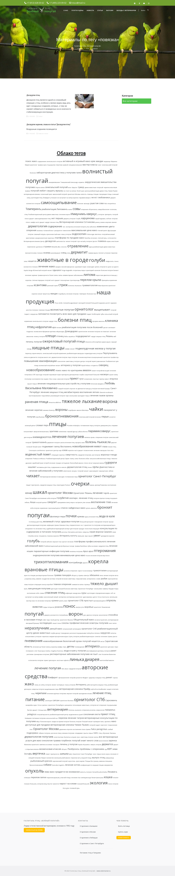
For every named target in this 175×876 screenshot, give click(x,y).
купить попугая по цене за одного (107, 267)
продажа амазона (98, 321)
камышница (110, 758)
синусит (52, 502)
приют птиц (108, 714)
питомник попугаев (39, 718)
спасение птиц (55, 592)
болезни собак (84, 459)
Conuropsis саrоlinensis (37, 450)
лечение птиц (101, 693)
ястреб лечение (49, 463)
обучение (105, 733)
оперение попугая (101, 437)
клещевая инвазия (75, 165)
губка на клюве (93, 546)
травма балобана (81, 546)
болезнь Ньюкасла (98, 442)
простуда (39, 375)
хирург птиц (53, 321)
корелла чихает (37, 294)
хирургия (105, 633)
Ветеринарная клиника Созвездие (52, 477)
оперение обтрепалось (89, 209)
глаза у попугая (70, 685)
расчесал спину (56, 733)
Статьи (100, 10)
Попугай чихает (87, 722)
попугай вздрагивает (70, 303)
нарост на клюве (68, 783)
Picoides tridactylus (73, 426)
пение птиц (112, 447)
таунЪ (106, 493)
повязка (95, 49)
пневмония (33, 640)
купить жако (63, 601)
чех (64, 227)
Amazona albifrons (55, 402)
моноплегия (103, 615)
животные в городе (63, 259)
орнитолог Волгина (66, 701)
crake (44, 620)
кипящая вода (86, 778)
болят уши (80, 191)
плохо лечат (88, 463)
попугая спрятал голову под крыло (105, 498)
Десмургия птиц (33, 95)
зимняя (38, 579)
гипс (95, 733)
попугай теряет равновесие (95, 361)
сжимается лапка (77, 584)
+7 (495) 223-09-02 (57, 2)
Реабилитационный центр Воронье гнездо (59, 546)
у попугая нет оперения (98, 705)
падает (89, 314)
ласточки (60, 660)
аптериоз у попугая (71, 365)
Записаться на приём (34, 830)
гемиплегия (31, 247)
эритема (53, 431)
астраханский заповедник (72, 629)
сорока (115, 678)
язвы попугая (29, 584)
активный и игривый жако (76, 161)
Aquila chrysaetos (84, 745)
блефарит (53, 677)
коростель (71, 761)
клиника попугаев (68, 733)
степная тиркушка (38, 280)
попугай (34, 613)
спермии (114, 426)
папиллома (62, 432)
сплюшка (27, 778)
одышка (57, 270)
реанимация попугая (57, 396)
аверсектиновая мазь (41, 432)
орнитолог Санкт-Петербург (97, 476)
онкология (47, 740)
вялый (56, 597)
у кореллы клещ (30, 579)
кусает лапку (113, 375)
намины (105, 589)
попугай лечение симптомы (65, 579)
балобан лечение (91, 238)
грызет (90, 536)
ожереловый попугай (59, 341)
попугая (40, 253)
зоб (111, 593)
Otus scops (53, 379)
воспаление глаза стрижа (81, 729)
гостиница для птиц (35, 522)
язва (47, 771)
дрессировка (87, 597)
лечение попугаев (68, 436)
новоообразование (52, 641)
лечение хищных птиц (52, 392)
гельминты (43, 536)
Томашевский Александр (69, 182)
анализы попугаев (76, 551)
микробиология (103, 209)
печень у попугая (68, 744)
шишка (64, 753)
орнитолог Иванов (66, 620)
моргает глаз (57, 542)
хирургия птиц (103, 546)
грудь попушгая (48, 607)
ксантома (40, 285)
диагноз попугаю (92, 615)
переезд (28, 353)
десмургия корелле (107, 536)
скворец (103, 365)
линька (76, 659)
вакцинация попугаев (39, 588)
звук (86, 536)
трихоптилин (100, 570)
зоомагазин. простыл (91, 379)
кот (109, 749)
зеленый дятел (30, 426)
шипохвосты (60, 241)
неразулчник (103, 471)
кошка (108, 777)
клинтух (86, 575)
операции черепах (58, 455)
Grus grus (66, 788)
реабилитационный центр (59, 714)
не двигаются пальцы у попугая (87, 389)
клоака (88, 502)
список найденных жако (73, 508)
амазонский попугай (60, 194)
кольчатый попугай (111, 314)
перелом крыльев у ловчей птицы (59, 778)
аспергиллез (91, 579)
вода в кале (107, 516)
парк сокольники (71, 396)
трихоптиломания (51, 561)
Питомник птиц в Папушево (90, 853)
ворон (76, 614)
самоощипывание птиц (42, 219)
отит (35, 651)
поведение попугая (101, 522)
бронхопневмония (61, 416)
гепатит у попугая (104, 253)
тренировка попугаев (41, 654)
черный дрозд (72, 432)
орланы (110, 395)
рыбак (104, 578)
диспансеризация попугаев (36, 525)
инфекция (68, 593)
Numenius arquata (70, 737)
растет (107, 303)
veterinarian (67, 471)
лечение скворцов (100, 450)
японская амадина (97, 384)
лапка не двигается (30, 357)
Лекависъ (112, 771)
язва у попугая (66, 234)
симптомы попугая (87, 737)
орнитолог (84, 309)
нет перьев (57, 218)
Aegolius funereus (57, 651)
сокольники (98, 589)
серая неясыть (37, 353)
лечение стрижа (106, 636)
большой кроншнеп (87, 522)
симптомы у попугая (73, 361)
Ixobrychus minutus (93, 633)
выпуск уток (80, 607)
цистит (105, 327)
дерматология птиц (77, 467)
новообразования (83, 446)
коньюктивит (28, 432)
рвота (115, 636)
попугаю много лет (44, 357)
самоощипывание (59, 202)
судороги (111, 462)
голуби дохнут (55, 633)
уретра (82, 361)
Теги (87, 49)
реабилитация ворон (87, 636)
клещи (50, 336)
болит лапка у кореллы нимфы (52, 647)
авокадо (87, 203)
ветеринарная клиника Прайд (74, 689)
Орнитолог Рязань (82, 493)
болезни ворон (45, 722)
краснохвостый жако (53, 234)
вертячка (39, 753)
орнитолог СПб (89, 699)
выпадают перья (84, 396)
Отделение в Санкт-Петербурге (92, 843)
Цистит (94, 241)
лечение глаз (76, 778)
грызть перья (88, 733)
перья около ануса (103, 754)
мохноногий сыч (52, 718)
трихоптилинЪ (39, 442)
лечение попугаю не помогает (98, 332)
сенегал (97, 636)
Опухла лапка (40, 187)
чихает (33, 476)
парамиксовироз (85, 198)
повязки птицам (44, 310)
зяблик (110, 471)
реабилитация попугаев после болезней (82, 327)
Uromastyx (28, 379)
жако (29, 683)
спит (100, 654)
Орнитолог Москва (46, 729)
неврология (100, 710)
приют (74, 378)
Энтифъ (28, 753)
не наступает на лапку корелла (67, 198)
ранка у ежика (100, 222)
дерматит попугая (53, 442)
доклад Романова (101, 485)
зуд (105, 749)
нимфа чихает (70, 349)
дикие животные (90, 187)
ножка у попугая (39, 336)
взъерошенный (97, 357)
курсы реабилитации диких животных (102, 247)
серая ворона (96, 531)
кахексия (97, 270)
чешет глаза (56, 623)
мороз (72, 502)
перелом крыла (90, 280)
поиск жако (31, 161)
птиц (100, 733)
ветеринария (57, 709)
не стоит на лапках (69, 191)
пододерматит (83, 336)
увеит (97, 535)
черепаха (45, 636)
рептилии (30, 654)
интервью (60, 685)
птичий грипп (102, 231)
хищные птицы (48, 348)
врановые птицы (44, 569)
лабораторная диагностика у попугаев (56, 172)
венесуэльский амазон (62, 758)
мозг (69, 187)
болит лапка (53, 275)
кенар (28, 492)
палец (72, 459)
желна (96, 737)
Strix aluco (64, 669)
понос (69, 606)
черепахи (40, 693)
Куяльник (81, 536)
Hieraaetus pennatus (75, 532)
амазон (87, 370)
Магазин (109, 10)
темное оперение (62, 584)
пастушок (56, 745)
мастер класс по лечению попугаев (38, 601)
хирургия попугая (75, 669)
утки (83, 502)
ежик (114, 532)
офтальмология (63, 678)
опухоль (34, 771)
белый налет (37, 447)
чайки (96, 409)
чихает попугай (71, 241)
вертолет (104, 725)
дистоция (54, 589)
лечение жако (46, 266)
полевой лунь (75, 788)
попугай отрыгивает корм (52, 375)
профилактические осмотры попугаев (88, 623)
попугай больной (83, 784)
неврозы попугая (38, 689)
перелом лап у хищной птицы (81, 758)
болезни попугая (107, 270)
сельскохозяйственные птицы (100, 459)
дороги (85, 563)
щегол (95, 597)
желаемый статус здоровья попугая (61, 521)
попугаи (38, 515)
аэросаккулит (93, 471)
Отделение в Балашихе (88, 826)
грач (78, 737)
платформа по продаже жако (69, 237)
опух (68, 253)
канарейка (29, 705)
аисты (102, 641)
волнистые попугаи (62, 309)
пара (48, 620)
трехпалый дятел (54, 508)
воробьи (88, 607)
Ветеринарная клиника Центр (34, 241)
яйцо (38, 722)
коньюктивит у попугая (33, 636)
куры (83, 593)
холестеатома (58, 737)
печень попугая (34, 341)
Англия (58, 327)
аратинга (107, 722)
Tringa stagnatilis (66, 270)
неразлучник (37, 628)
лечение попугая (47, 668)
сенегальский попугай (56, 187)
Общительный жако (83, 619)
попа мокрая (77, 705)
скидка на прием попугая (60, 722)
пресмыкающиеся (99, 601)
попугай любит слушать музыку (47, 190)
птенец (60, 336)
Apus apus (88, 551)
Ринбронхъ (73, 749)
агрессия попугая (63, 379)
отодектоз (94, 365)
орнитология (82, 332)
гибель (27, 502)
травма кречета (43, 275)
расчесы (64, 532)
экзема (46, 252)
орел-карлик (80, 761)
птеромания (105, 550)
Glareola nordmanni (106, 392)
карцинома (88, 218)
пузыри (58, 463)
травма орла (42, 165)
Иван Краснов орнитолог (107, 286)
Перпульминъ (110, 353)
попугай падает (94, 725)
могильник (113, 597)
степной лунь (102, 238)
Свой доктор (54, 620)
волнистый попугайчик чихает (49, 365)
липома (89, 274)
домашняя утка (105, 426)
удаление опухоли (65, 729)
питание (35, 699)
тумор (81, 187)
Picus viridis (59, 303)
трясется (56, 784)
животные (85, 705)
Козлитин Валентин (109, 654)
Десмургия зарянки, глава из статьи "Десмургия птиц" (48, 125)
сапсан (56, 700)
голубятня (63, 498)
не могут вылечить (101, 620)
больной (96, 375)
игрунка (114, 378)
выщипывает (102, 309)
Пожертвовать (123, 837)
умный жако (56, 628)
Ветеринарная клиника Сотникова (77, 222)
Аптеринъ (81, 684)
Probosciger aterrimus (93, 234)
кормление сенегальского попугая (36, 321)
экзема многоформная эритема (45, 332)
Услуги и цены (77, 10)
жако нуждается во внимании (65, 771)
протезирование (35, 396)
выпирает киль (98, 722)
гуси (81, 378)
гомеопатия (66, 231)
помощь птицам (92, 194)
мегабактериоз (71, 392)
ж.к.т (82, 525)
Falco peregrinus (99, 729)
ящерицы (107, 161)
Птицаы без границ (91, 761)
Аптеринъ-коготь (68, 535)
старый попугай (63, 389)
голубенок (66, 740)
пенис (90, 467)
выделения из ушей (76, 714)
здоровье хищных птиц (97, 678)
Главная (80, 49)
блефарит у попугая (50, 198)
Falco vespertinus (110, 203)
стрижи (47, 246)
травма (57, 740)
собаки (47, 764)
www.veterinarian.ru (103, 871)
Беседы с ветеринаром (126, 10)
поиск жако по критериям (68, 370)
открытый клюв (81, 579)
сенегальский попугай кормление (54, 353)
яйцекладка (60, 332)
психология (61, 361)
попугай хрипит (41, 502)
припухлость (54, 754)
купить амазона (91, 508)
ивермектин (108, 765)
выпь (26, 589)
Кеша (32, 502)
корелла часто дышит (75, 450)
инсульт (74, 471)
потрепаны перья (79, 270)
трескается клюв (31, 253)
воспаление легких (89, 392)
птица (80, 341)
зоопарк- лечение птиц (81, 498)
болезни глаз (91, 294)
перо (64, 647)
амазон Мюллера (82, 410)
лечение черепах (33, 410)
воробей (50, 584)
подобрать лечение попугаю (68, 294)
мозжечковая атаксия (50, 749)
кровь (93, 437)
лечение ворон (64, 214)
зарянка (113, 740)
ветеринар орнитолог (74, 597)
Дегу (70, 754)
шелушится (58, 231)
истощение (66, 463)
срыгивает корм (80, 267)
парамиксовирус (99, 431)
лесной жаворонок (67, 267)
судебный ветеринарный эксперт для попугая (62, 529)
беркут (43, 758)
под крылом (51, 165)
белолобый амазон (76, 463)
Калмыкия (28, 718)
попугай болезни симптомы (67, 589)
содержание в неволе (59, 467)
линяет (54, 685)
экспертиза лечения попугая (76, 227)
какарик (58, 267)
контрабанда (75, 562)
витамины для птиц (43, 467)
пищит (28, 485)
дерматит (79, 252)
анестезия (115, 241)
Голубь (78, 219)
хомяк (98, 579)
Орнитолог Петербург (85, 589)
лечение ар (37, 647)
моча (116, 575)
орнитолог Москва (60, 493)
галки (79, 172)
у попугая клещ (42, 784)
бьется (50, 784)
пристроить (35, 485)
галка (76, 459)
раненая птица (36, 401)
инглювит (111, 327)
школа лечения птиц (67, 442)
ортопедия (91, 593)
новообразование (40, 370)
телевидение (79, 647)
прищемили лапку (63, 502)
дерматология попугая (59, 357)
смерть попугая (95, 745)
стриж (63, 285)
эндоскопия (79, 234)
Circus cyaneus (43, 705)
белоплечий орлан (72, 641)
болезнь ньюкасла (74, 710)
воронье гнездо (109, 454)
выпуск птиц (98, 757)
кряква (80, 516)
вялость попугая (86, 772)
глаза (104, 446)
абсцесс (64, 749)
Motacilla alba (55, 247)
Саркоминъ (111, 700)
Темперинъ (33, 209)
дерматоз (107, 744)
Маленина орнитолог (31, 745)
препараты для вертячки (70, 375)
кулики (54, 600)
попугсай (100, 187)
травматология (90, 285)
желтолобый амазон (107, 660)
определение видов (102, 593)
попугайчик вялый (108, 234)
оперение (28, 459)
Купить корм (123, 832)
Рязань (109, 336)
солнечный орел (46, 194)
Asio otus (110, 450)
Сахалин (108, 531)
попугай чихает (83, 471)
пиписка (87, 437)
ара (54, 327)
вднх (35, 705)
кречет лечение (68, 542)
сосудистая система (48, 579)
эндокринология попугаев (46, 555)
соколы (65, 623)
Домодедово (71, 331)
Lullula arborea (83, 432)
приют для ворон (50, 660)
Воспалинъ (66, 446)
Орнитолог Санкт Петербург (82, 754)
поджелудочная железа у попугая (95, 348)
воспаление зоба (33, 593)
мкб (115, 336)
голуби (97, 260)
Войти (143, 10)
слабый (110, 729)
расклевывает (56, 253)
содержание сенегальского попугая (49, 161)
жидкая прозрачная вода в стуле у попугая (64, 636)
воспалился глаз (38, 379)
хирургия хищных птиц (48, 485)
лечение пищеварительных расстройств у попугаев (63, 383)
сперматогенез (74, 525)
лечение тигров (76, 718)
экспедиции (46, 623)
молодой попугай (85, 303)
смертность (71, 454)
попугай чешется (91, 641)
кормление (44, 508)
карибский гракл (38, 463)
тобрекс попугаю (44, 733)
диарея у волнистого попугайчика (56, 615)
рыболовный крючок (41, 761)
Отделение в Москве (88, 832)
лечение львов (97, 395)
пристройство (113, 579)
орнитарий (90, 270)
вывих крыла (106, 342)
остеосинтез (111, 238)
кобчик (108, 219)
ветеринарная (113, 620)
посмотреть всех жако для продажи (68, 314)
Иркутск (74, 187)
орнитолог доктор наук (54, 450)
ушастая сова (97, 203)
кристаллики (30, 238)
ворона (109, 401)
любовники (104, 197)
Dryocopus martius (44, 651)
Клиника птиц (64, 525)
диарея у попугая (69, 219)
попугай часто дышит (52, 280)
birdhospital (96, 314)
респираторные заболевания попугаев (70, 654)
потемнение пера (71, 477)
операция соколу (40, 584)
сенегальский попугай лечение (90, 417)
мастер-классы (89, 164)
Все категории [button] (130, 101)
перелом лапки (38, 777)
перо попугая (72, 357)
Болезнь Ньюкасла (74, 286)
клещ (63, 252)
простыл (88, 600)
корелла (98, 561)
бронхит (104, 507)
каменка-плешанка (105, 761)
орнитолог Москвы (73, 194)
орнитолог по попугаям (92, 525)
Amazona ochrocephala (93, 342)
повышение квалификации (40, 361)
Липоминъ (62, 209)
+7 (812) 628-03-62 (35, 2)
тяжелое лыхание (82, 401)
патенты (113, 633)
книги (70, 209)
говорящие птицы (105, 194)
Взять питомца (124, 826)
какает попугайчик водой (100, 371)
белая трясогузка (97, 778)
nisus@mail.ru (78, 2)
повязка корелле (53, 536)
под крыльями (112, 705)
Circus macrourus (103, 597)
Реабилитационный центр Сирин (57, 459)
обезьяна (94, 575)
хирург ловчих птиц (52, 222)
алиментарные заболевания (73, 275)
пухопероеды (75, 280)
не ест (94, 197)
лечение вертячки (84, 357)
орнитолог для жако (107, 647)
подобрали (72, 410)
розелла (59, 607)
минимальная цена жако (72, 555)
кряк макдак (97, 161)
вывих (46, 379)
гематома (59, 165)
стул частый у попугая (84, 241)
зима (114, 749)
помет (48, 754)
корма (108, 241)
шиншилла (68, 705)
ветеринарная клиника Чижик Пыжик (69, 724)
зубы (102, 314)
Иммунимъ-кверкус (84, 214)
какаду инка (77, 593)
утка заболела (91, 227)
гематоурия (61, 485)
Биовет (116, 270)
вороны (61, 409)
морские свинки (111, 222)
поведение (65, 633)
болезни (80, 203)
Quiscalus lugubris (58, 765)
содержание (55, 226)
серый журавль (100, 219)
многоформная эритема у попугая (98, 651)
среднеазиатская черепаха (44, 238)
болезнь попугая (75, 722)
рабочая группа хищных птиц (97, 685)
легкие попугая (109, 575)
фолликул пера (57, 516)
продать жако (80, 442)
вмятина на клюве (46, 745)
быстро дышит (32, 710)
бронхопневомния (36, 765)
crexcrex (64, 247)
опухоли (72, 389)
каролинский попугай (60, 761)
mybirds (66, 660)
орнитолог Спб (89, 628)
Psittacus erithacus (39, 459)
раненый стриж (52, 286)
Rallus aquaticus (69, 336)
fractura (67, 485)
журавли (114, 303)
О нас (66, 10)
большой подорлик (98, 303)
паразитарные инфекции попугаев (51, 551)
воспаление (112, 485)
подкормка (32, 733)
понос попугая (113, 784)
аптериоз (92, 646)
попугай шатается (76, 678)
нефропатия (43, 327)
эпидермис (79, 733)
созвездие (90, 267)
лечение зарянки (31, 275)
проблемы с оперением (92, 749)
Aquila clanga (28, 270)
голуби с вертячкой (86, 375)
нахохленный (48, 597)
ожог (99, 165)
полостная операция (92, 529)
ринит (109, 677)
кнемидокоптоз (42, 437)
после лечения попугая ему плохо (98, 556)
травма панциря (62, 575)
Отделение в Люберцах (89, 838)
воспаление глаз (101, 502)
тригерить (108, 214)
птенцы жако (42, 710)
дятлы (70, 646)
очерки (80, 483)
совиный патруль (40, 234)
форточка (46, 294)
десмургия (50, 241)
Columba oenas (33, 536)
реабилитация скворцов (75, 353)
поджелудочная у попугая (93, 353)
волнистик (50, 758)
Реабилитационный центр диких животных (43, 214)
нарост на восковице (85, 571)
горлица (87, 584)
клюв (64, 450)
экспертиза (63, 597)
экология (99, 783)
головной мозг (48, 231)
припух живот (104, 379)
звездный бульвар (32, 623)
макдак (54, 293)
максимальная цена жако (84, 230)
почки (71, 515)
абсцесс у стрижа (77, 575)
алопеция (48, 701)
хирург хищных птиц (98, 336)
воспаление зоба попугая (47, 498)
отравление (77, 245)
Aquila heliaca (85, 365)
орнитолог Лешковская (102, 607)
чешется (32, 261)
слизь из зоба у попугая (42, 685)
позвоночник (88, 450)
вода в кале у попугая (75, 650)
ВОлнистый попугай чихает (42, 270)
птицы (58, 424)
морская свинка (98, 463)
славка (42, 593)
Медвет (85, 678)
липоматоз (43, 314)
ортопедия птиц (36, 198)
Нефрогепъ (110, 261)
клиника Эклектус (49, 410)
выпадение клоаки (85, 694)
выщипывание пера (52, 689)
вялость (84, 194)
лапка (60, 275)
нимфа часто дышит (37, 222)
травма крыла (93, 253)
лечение (98, 492)
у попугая (101, 214)
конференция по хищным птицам (92, 765)
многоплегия (103, 741)
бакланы (113, 733)
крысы (92, 485)
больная (33, 784)
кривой (65, 165)
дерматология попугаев (38, 736)
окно (94, 754)
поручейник (45, 396)
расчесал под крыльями (78, 633)
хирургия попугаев (84, 455)
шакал (40, 492)
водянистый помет (38, 454)
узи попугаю (96, 455)
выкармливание (54, 182)
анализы (40, 231)
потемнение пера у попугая (90, 426)
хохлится (112, 417)
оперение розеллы (89, 710)
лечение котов (72, 764)
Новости (90, 10)
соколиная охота (91, 714)
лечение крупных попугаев (56, 694)
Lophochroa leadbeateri (98, 689)
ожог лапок (113, 623)
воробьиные (40, 417)
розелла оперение (70, 571)
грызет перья (32, 384)
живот (98, 446)
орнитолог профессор (111, 357)
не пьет (94, 654)
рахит (113, 650)
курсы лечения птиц (92, 517)
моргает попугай (72, 694)
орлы (96, 466)
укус (84, 615)
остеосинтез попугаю (35, 660)
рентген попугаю (32, 310)
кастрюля (78, 502)
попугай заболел (46, 542)
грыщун (81, 529)
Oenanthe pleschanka (99, 772)
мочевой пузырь (104, 389)
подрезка (29, 332)
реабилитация (49, 209)
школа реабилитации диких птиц (96, 191)
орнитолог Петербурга (56, 705)
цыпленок (39, 247)
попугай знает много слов (85, 740)
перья (105, 416)
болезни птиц (75, 319)
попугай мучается (43, 714)
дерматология (37, 226)
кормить (81, 182)
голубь (33, 540)
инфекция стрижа (53, 525)
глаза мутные (64, 280)
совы (76, 208)
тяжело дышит (104, 583)
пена (101, 575)
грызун (111, 522)
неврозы (86, 532)
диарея (92, 659)
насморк (104, 374)
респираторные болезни (44, 575)
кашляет (32, 467)
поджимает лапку (51, 446)
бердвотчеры (113, 589)
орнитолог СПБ (75, 600)
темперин (82, 294)
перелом (62, 718)
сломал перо (42, 425)
